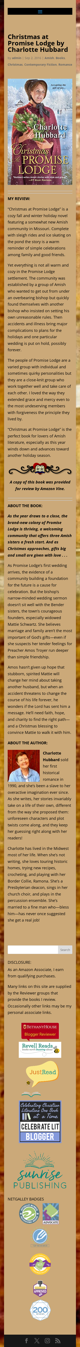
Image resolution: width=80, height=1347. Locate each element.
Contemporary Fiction (40, 64)
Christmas (15, 64)
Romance (65, 64)
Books (60, 58)
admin (16, 58)
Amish (49, 58)
